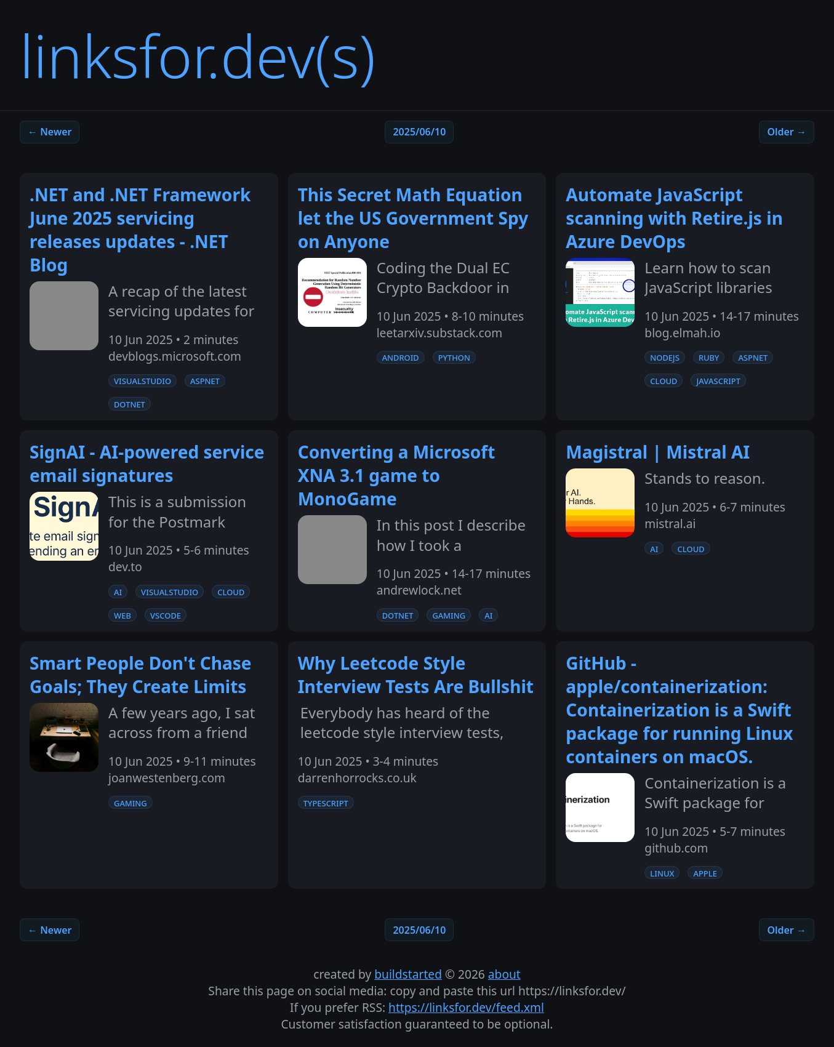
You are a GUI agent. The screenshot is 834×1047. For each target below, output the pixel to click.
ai (118, 591)
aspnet (205, 380)
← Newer (49, 131)
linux (662, 873)
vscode (165, 615)
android (400, 357)
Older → (786, 131)
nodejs (665, 357)
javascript (718, 380)
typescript (325, 803)
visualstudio (142, 380)
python (454, 357)
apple (704, 873)
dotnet (129, 404)
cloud (663, 380)
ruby (709, 357)
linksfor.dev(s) (197, 55)
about (504, 974)
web (122, 615)
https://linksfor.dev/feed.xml (466, 1007)
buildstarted (408, 974)
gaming (448, 615)
